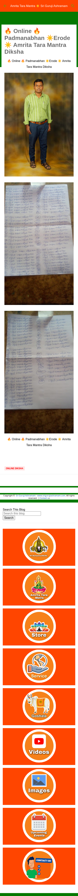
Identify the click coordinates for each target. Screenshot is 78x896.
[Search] (73, 5)
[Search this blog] (22, 513)
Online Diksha (14, 468)
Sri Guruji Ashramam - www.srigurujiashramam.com (40, 495)
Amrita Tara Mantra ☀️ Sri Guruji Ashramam (39, 6)
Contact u (44, 498)
